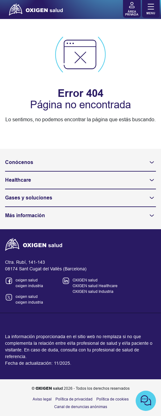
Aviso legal (42, 399)
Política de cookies (112, 399)
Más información (80, 215)
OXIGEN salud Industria (93, 291)
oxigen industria (29, 286)
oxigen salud (27, 280)
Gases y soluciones (80, 198)
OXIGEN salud (85, 280)
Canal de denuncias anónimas (80, 407)
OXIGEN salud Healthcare (95, 286)
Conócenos (80, 162)
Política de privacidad (74, 399)
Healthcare (80, 180)
